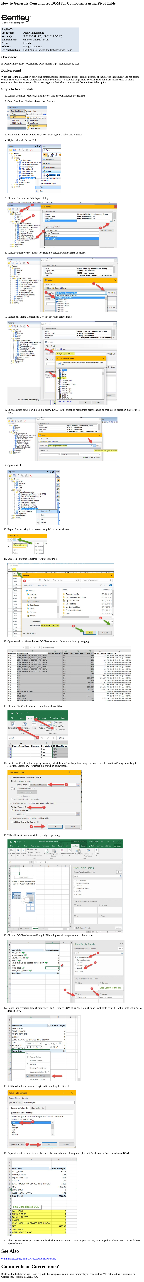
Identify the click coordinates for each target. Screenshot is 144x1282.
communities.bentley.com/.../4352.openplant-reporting (28, 1258)
